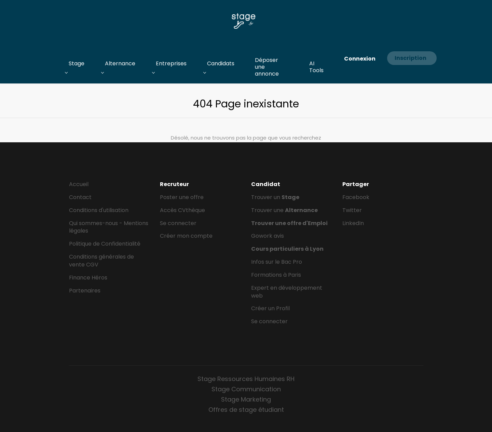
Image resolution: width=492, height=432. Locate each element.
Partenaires (84, 290)
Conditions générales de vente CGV (101, 261)
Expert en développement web (286, 292)
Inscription (410, 58)
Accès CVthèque (182, 210)
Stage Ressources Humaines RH (246, 379)
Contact (80, 197)
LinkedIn (353, 223)
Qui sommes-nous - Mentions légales (108, 227)
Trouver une (284, 210)
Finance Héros (88, 278)
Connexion (359, 59)
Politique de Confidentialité (104, 244)
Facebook (355, 197)
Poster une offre (182, 197)
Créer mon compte (186, 236)
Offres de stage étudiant (246, 409)
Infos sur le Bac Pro (276, 262)
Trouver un (275, 197)
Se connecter (178, 223)
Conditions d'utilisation (98, 210)
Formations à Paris (276, 275)
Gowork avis (267, 236)
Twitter (352, 210)
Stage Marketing (246, 399)
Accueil (78, 184)
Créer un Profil (270, 308)
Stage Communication (246, 389)
